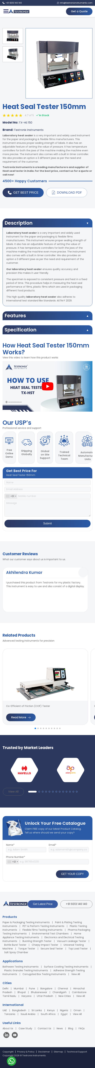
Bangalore (46, 986)
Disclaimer (44, 1049)
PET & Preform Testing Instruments (43, 924)
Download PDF (67, 193)
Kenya (51, 1008)
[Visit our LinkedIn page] (7, 1033)
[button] (35, 726)
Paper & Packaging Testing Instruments (26, 920)
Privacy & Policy (25, 1049)
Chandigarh (60, 990)
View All (13, 789)
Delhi (5, 986)
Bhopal (22, 990)
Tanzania (9, 1012)
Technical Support (77, 1049)
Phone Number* (15, 854)
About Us (8, 1026)
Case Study (25, 1026)
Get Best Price (23, 193)
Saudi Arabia (28, 1012)
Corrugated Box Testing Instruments (44, 972)
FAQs (82, 1026)
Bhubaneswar (39, 990)
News (60, 1026)
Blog (70, 1026)
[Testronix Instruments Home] (19, 11)
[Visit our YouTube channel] (15, 1033)
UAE (5, 1008)
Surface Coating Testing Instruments (66, 964)
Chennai (63, 986)
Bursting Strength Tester (37, 939)
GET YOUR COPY (72, 871)
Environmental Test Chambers (50, 931)
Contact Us (44, 1026)
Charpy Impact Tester (45, 942)
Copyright (8, 1049)
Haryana (26, 994)
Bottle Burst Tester (15, 942)
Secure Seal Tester (52, 946)
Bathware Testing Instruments (21, 964)
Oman (77, 1008)
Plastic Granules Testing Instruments (26, 968)
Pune (32, 986)
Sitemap (58, 1049)
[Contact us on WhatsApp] (11, 1061)
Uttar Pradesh (45, 994)
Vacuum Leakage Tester (71, 939)
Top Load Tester (78, 946)
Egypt (64, 1012)
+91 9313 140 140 (76, 902)
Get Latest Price (43, 901)
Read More (21, 715)
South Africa (48, 1012)
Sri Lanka (37, 1008)
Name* (10, 842)
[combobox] (11, 494)
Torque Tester (26, 946)
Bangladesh (19, 1008)
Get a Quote (78, 11)
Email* (52, 842)
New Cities (65, 994)
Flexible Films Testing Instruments (42, 927)
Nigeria (64, 1008)
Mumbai (19, 986)
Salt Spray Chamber (16, 950)
